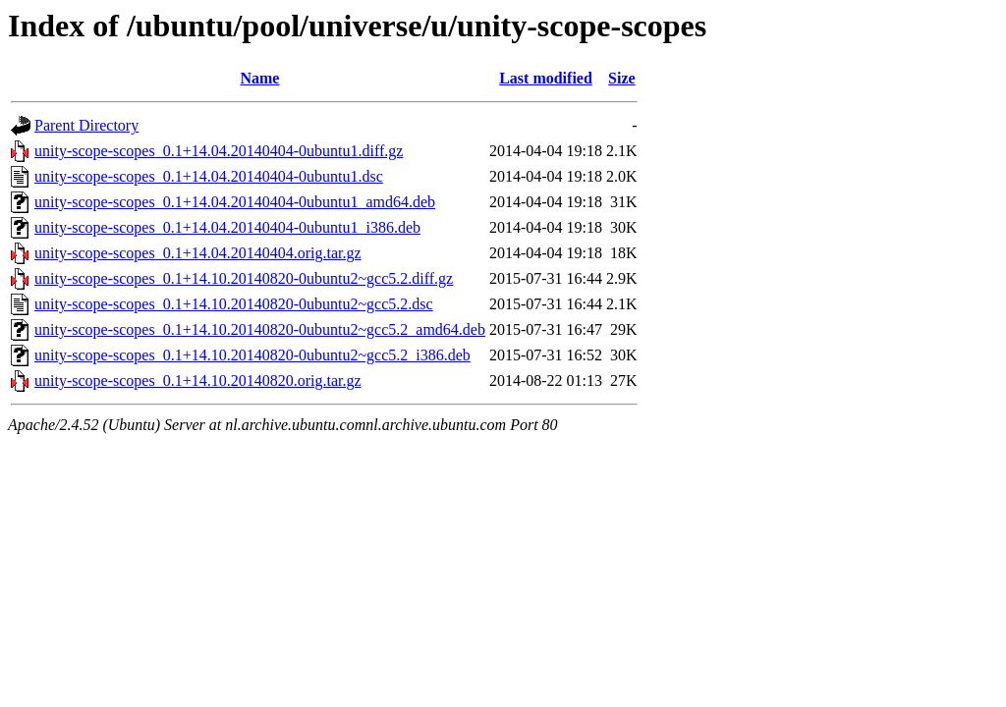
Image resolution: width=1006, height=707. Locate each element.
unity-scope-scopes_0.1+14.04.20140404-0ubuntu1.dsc (208, 176)
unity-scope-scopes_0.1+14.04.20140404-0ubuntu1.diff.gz (218, 150)
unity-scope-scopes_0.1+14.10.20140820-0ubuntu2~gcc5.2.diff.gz (243, 278)
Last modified (545, 78)
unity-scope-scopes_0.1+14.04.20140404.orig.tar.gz (198, 253)
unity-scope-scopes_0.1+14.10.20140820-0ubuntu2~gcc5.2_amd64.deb (259, 329)
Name (259, 78)
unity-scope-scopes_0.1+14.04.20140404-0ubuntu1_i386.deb (227, 227)
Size (622, 78)
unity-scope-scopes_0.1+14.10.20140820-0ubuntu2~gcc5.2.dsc (233, 304)
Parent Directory (86, 125)
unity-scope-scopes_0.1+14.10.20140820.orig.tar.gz (198, 380)
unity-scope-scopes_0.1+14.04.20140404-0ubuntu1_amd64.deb (234, 201)
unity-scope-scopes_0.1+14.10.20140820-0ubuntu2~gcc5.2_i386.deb (252, 355)
